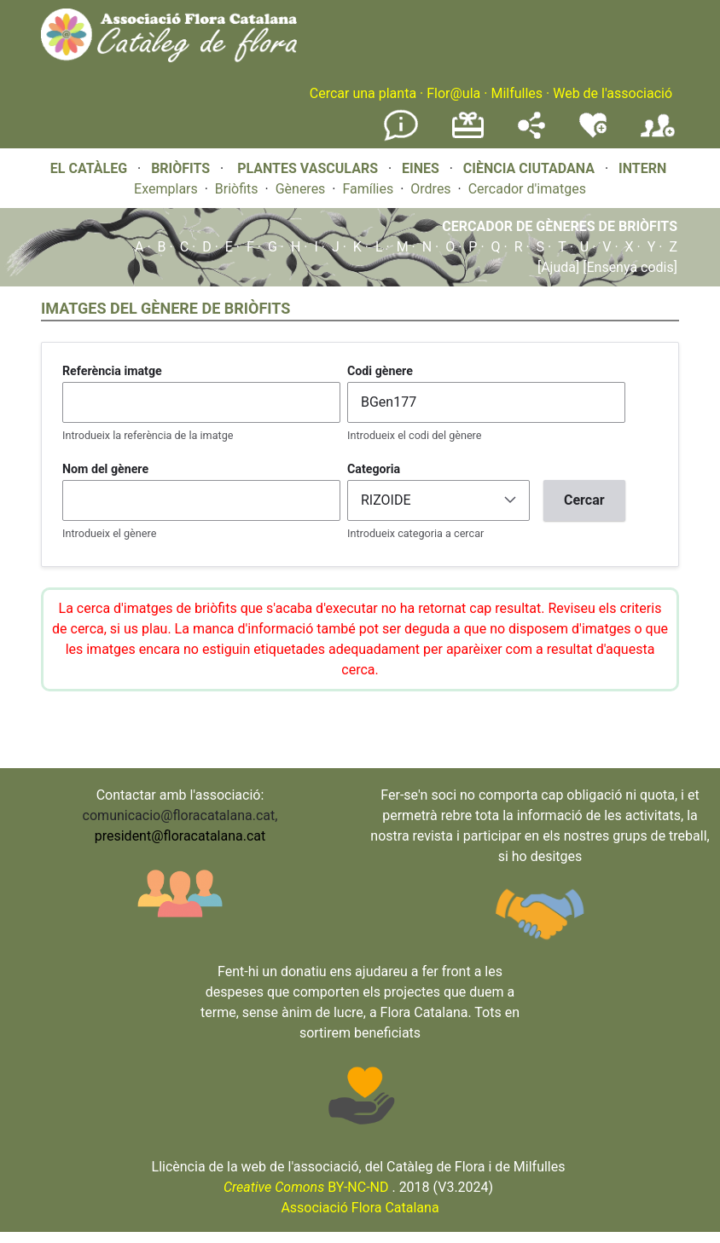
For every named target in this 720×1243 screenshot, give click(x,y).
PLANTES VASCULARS (307, 168)
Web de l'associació (612, 93)
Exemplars (166, 189)
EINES (420, 168)
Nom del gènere (105, 469)
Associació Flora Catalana (359, 1208)
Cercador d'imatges (527, 189)
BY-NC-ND (306, 1187)
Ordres (430, 189)
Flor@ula (453, 93)
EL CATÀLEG (88, 168)
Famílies (367, 189)
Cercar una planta (363, 93)
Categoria (373, 469)
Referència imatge (112, 371)
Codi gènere (380, 371)
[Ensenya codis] (628, 267)
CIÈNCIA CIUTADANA (529, 168)
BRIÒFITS (182, 168)
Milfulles (517, 93)
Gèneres (301, 189)
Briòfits (236, 189)
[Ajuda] (558, 267)
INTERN (642, 168)
